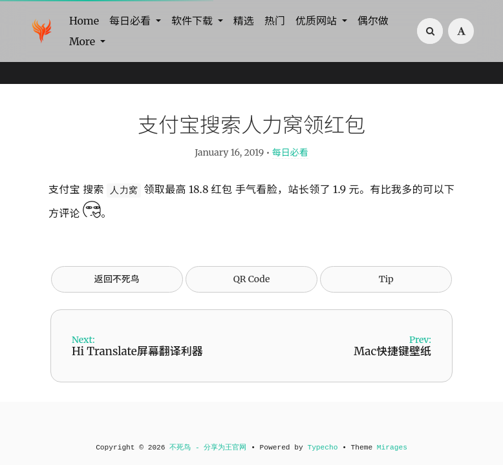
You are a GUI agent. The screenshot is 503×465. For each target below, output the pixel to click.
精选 (243, 20)
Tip (386, 279)
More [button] (83, 41)
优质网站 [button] (317, 20)
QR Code (251, 279)
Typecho (322, 447)
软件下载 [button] (193, 20)
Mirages (392, 447)
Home (84, 20)
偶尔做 (373, 20)
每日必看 (290, 152)
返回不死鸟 (117, 279)
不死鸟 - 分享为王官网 (207, 447)
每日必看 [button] (131, 20)
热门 (274, 20)
